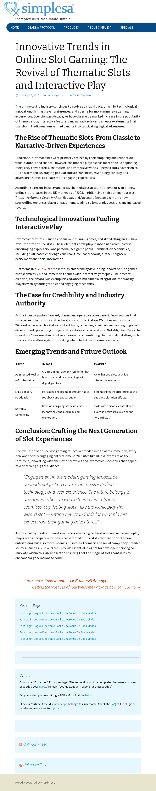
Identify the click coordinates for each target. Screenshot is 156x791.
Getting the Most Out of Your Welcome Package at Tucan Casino (86, 587)
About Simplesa (99, 27)
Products (71, 27)
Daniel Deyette (82, 95)
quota (42, 686)
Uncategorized (56, 95)
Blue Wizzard (46, 269)
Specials (126, 27)
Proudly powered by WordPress (35, 782)
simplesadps (59, 704)
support (55, 708)
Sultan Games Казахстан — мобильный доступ (61, 580)
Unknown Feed (35, 744)
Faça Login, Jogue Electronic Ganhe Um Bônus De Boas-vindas (58, 613)
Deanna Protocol (41, 27)
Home (15, 27)
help (88, 695)
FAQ (113, 704)
